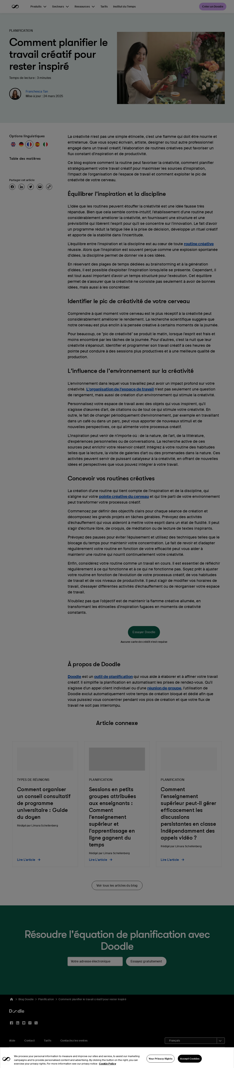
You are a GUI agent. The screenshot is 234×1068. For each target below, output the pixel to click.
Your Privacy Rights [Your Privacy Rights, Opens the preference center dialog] (161, 1063)
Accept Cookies (189, 1063)
